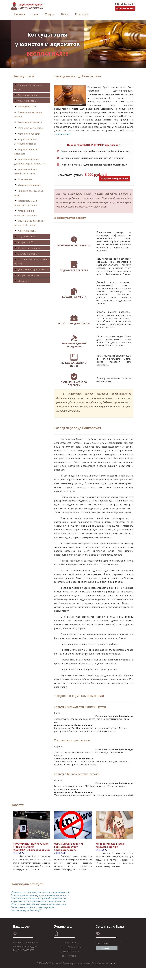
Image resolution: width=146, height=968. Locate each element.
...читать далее (62, 134)
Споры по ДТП (24, 242)
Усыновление (23, 179)
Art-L (113, 963)
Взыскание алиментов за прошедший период (29, 222)
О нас (35, 14)
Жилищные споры (25, 95)
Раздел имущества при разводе (28, 114)
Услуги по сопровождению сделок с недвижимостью (38, 901)
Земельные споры (25, 253)
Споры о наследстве (26, 275)
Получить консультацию (114, 178)
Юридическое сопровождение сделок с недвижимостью (40, 892)
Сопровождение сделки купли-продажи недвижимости (40, 895)
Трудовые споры (25, 236)
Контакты (82, 14)
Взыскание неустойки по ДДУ (26, 910)
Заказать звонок (125, 8)
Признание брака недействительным (25, 171)
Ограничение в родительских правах (25, 213)
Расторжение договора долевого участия (32, 907)
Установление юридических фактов (31, 261)
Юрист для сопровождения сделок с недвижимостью (38, 904)
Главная (19, 14)
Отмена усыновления (27, 185)
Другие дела (22, 280)
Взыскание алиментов (28, 122)
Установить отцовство (28, 127)
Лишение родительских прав (28, 193)
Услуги (50, 14)
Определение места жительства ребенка (26, 141)
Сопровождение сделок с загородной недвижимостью (39, 898)
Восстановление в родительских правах (25, 203)
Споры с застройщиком (28, 248)
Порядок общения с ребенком (26, 151)
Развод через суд (25, 106)
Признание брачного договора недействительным (29, 161)
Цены (65, 14)
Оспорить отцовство (27, 133)
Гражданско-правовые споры (28, 87)
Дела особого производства (31, 269)
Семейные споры (25, 100)
